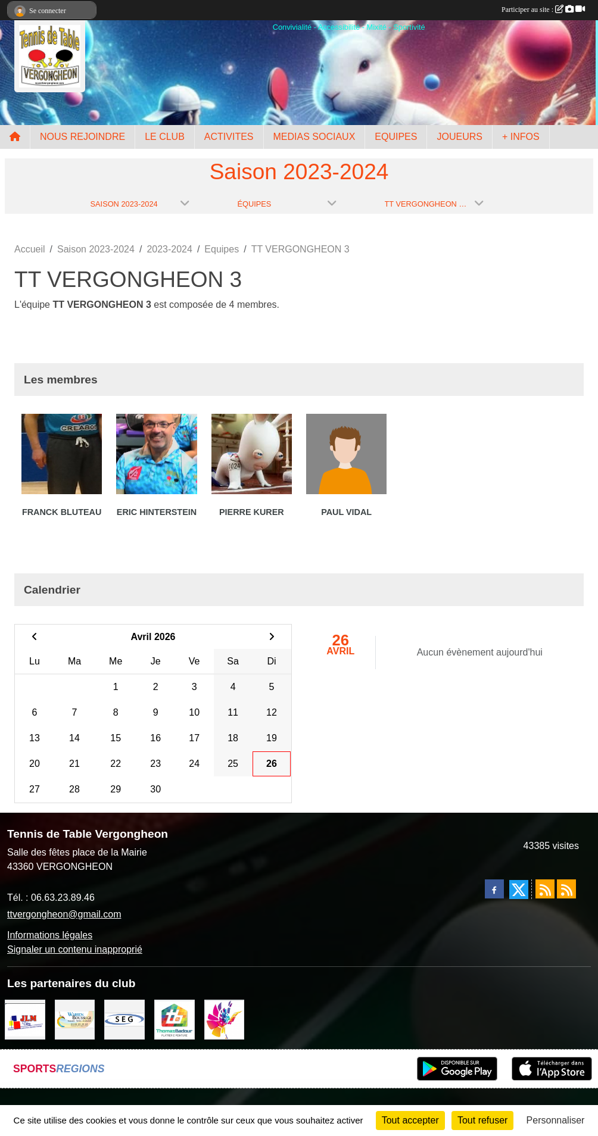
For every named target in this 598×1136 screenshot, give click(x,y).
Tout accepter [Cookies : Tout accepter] (410, 1120)
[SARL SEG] (124, 1019)
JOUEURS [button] (459, 137)
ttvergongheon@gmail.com (64, 914)
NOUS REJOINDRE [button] (82, 137)
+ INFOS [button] (521, 137)
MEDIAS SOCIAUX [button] (314, 137)
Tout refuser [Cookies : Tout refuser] (482, 1120)
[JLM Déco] (25, 1019)
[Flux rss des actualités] (545, 888)
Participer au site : (543, 9)
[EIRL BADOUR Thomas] (174, 1019)
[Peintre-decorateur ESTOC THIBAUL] (224, 1019)
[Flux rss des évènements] (566, 888)
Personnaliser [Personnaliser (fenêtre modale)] (556, 1120)
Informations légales (49, 935)
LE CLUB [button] (165, 137)
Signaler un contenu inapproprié (74, 949)
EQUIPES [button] (396, 137)
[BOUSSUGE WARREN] (75, 1019)
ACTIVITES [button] (229, 137)
